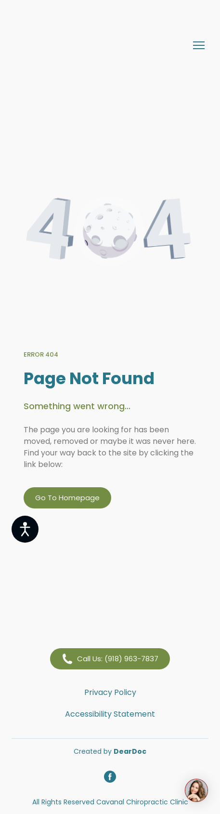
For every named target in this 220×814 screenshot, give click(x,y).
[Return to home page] (100, 45)
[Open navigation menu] (198, 45)
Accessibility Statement (110, 714)
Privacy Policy (110, 692)
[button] (67, 497)
